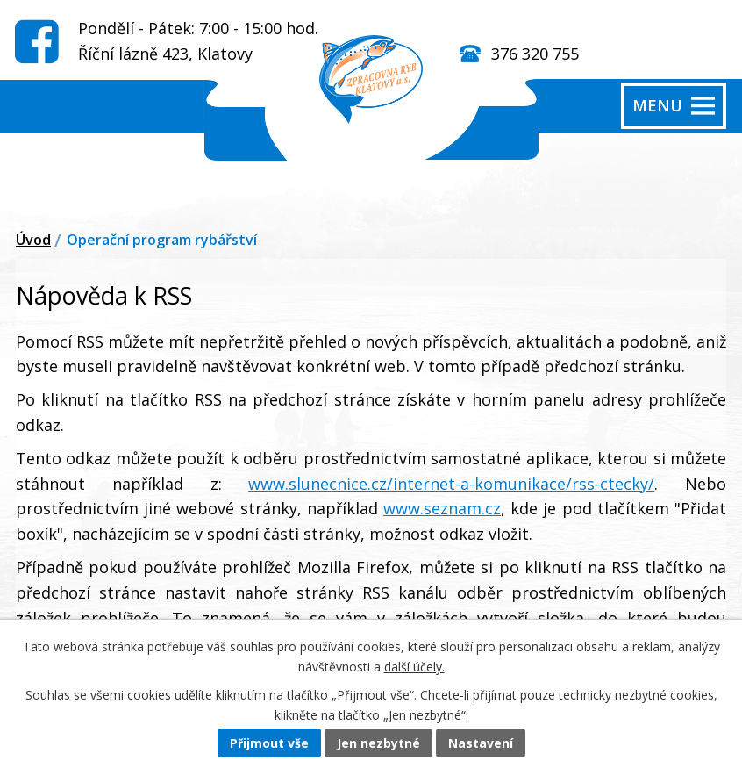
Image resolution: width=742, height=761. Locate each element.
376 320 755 (535, 53)
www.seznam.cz (442, 508)
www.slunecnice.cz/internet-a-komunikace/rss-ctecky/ (451, 483)
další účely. (414, 666)
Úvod (33, 239)
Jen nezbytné (378, 743)
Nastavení (480, 743)
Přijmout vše (269, 743)
